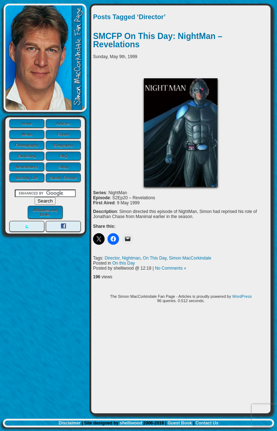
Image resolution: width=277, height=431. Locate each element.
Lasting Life (27, 177)
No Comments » (170, 268)
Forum (63, 134)
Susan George (63, 177)
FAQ (63, 156)
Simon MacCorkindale (190, 258)
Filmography (27, 145)
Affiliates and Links (44, 212)
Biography (63, 145)
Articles (63, 123)
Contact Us (206, 423)
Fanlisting (26, 156)
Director (112, 258)
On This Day (155, 258)
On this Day (123, 263)
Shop (63, 167)
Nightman (131, 258)
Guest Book (180, 423)
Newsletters (27, 167)
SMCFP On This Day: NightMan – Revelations (158, 40)
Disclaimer (70, 423)
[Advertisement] (181, 361)
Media (26, 134)
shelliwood (131, 423)
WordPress (242, 296)
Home (26, 123)
